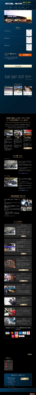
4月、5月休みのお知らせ (7, 32)
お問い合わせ (13, 392)
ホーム (6, 392)
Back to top (29, 359)
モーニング (27, 96)
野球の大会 (8, 96)
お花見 (20, 95)
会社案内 (9, 392)
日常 (5, 98)
